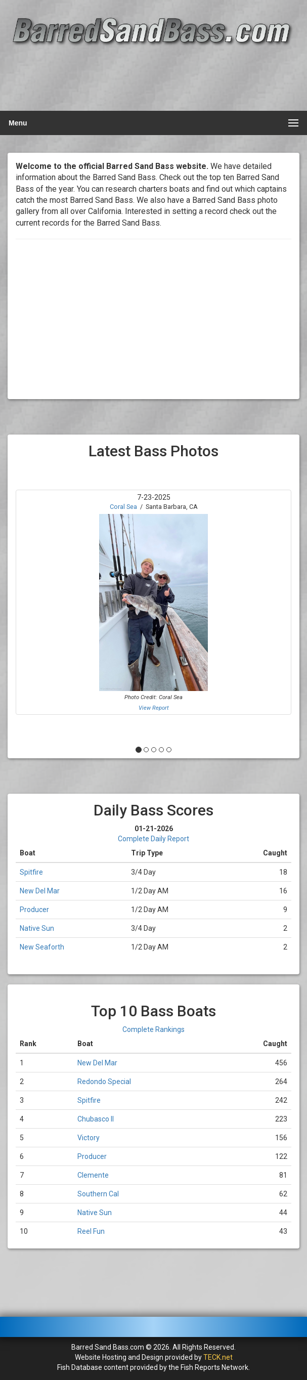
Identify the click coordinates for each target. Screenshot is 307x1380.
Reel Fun (91, 1231)
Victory (88, 1138)
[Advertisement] (152, 79)
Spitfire (31, 872)
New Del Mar (40, 891)
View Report (154, 708)
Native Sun (37, 928)
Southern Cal (98, 1194)
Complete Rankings (153, 1029)
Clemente (93, 1175)
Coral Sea (123, 506)
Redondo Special (104, 1081)
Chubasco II (95, 1119)
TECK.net (218, 1357)
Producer (34, 909)
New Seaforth (42, 947)
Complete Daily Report (153, 839)
